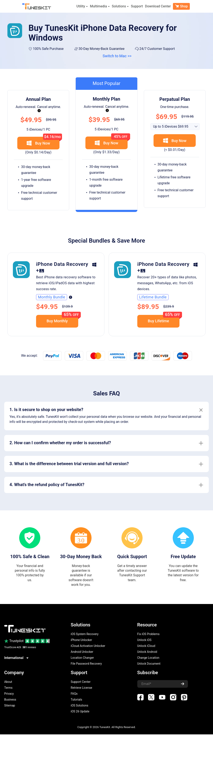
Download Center (158, 6)
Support (137, 6)
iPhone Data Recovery (62, 264)
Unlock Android (147, 651)
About (8, 681)
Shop (181, 6)
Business (10, 699)
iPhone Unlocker (81, 640)
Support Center (80, 681)
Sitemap (9, 705)
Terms (8, 687)
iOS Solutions (79, 705)
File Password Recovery (86, 663)
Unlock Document (148, 663)
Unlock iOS (144, 640)
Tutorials (76, 699)
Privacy (9, 693)
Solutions (120, 6)
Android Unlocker (82, 651)
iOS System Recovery (84, 634)
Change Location (148, 657)
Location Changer (82, 657)
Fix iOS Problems (148, 634)
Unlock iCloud (146, 646)
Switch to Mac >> (116, 56)
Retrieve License (81, 687)
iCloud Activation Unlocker (88, 646)
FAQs (74, 693)
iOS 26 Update (80, 711)
